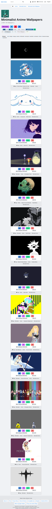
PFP (27, 31)
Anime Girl (25, 145)
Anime (16, 6)
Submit (34, 1)
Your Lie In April (29, 349)
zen (8, 36)
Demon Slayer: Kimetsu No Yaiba (23, 86)
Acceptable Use (31, 500)
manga (14, 36)
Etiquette (38, 500)
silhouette (22, 36)
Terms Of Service (23, 500)
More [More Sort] (23, 29)
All (2, 31)
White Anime (28, 116)
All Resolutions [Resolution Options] (29, 29)
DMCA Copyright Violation (20, 503)
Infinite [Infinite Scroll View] (10, 29)
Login (45, 1)
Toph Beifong (34, 202)
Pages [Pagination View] (14, 29)
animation (36, 36)
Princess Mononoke (24, 378)
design (11, 36)
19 (28, 256)
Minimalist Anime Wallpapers (34, 6)
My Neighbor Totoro (28, 174)
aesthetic (32, 36)
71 (28, 81)
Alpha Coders (4, 1)
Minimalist (32, 86)
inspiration (4, 37)
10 (28, 373)
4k (12, 31)
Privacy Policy (15, 500)
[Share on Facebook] (19, 26)
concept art (27, 36)
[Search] (23, 2)
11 (28, 459)
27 (28, 168)
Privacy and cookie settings (32, 503)
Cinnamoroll (23, 116)
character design (45, 36)
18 (28, 111)
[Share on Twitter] (11, 26)
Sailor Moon (25, 292)
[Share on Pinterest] (15, 26)
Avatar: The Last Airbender (26, 202)
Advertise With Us (44, 500)
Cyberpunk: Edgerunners (28, 321)
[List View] (7, 29)
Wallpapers (7, 31)
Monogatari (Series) (28, 407)
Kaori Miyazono (18, 349)
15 (28, 315)
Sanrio (18, 116)
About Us (5, 500)
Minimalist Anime (22, 6)
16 (28, 344)
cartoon (18, 36)
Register (48, 1)
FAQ (10, 500)
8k (15, 31)
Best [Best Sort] (19, 29)
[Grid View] (4, 29)
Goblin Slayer (28, 233)
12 (28, 430)
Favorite (5, 26)
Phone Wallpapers (21, 31)
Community (40, 1)
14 (28, 228)
